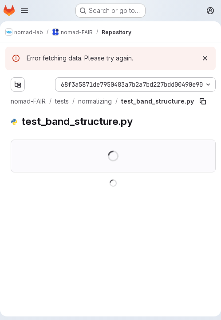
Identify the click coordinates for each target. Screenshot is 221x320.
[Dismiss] (205, 58)
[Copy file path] (203, 101)
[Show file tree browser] (18, 84)
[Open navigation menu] (24, 11)
